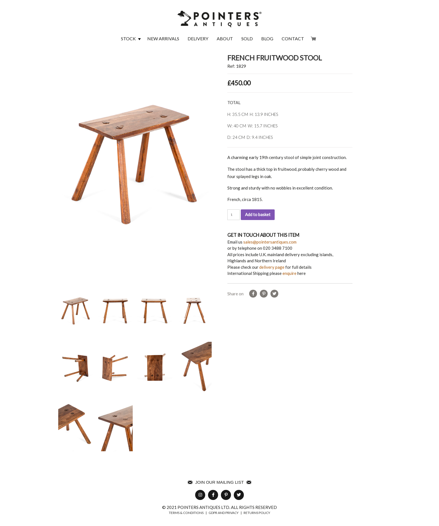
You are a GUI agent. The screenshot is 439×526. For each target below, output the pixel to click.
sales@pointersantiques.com (269, 241)
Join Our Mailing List (219, 482)
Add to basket (257, 214)
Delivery (198, 38)
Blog (267, 38)
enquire (289, 273)
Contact (293, 38)
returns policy (257, 513)
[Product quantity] (233, 214)
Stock (128, 38)
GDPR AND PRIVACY (224, 513)
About (225, 38)
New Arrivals (163, 38)
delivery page (271, 267)
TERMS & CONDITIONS (186, 513)
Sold (247, 38)
